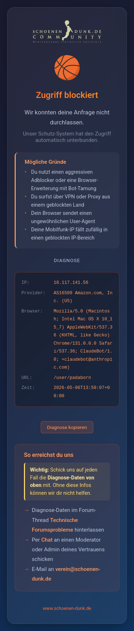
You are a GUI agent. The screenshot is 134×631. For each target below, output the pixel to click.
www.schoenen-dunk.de (67, 608)
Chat (47, 540)
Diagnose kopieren (67, 427)
